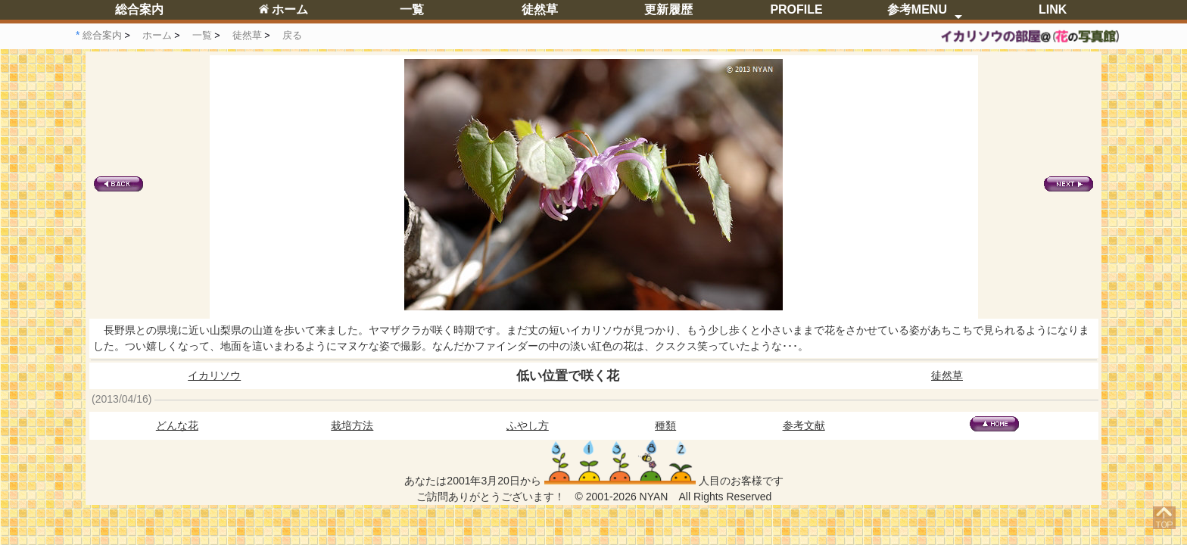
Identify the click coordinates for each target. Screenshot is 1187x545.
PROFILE (796, 9)
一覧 (412, 9)
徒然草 (540, 9)
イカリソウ (214, 375)
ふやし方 (527, 425)
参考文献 (804, 425)
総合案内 (139, 9)
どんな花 (177, 425)
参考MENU (917, 9)
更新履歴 (668, 9)
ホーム (283, 9)
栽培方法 (352, 425)
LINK (1053, 9)
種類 (665, 425)
